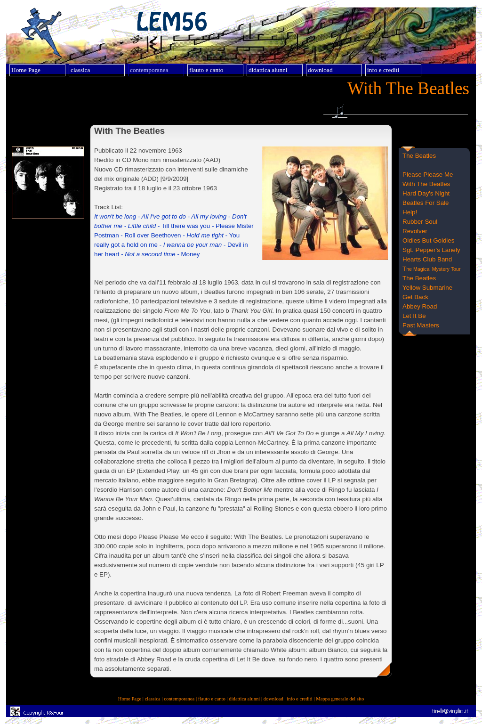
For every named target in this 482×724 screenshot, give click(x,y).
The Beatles (419, 155)
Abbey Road (419, 306)
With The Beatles (426, 183)
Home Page (129, 698)
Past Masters (420, 325)
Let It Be (414, 315)
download (273, 698)
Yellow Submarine (427, 287)
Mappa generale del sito (340, 698)
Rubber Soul (419, 221)
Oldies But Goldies (428, 240)
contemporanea (179, 698)
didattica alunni (244, 698)
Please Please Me (427, 174)
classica (153, 698)
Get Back (415, 297)
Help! (409, 212)
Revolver (414, 231)
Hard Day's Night (426, 193)
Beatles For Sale (425, 202)
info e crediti (299, 698)
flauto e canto (211, 698)
